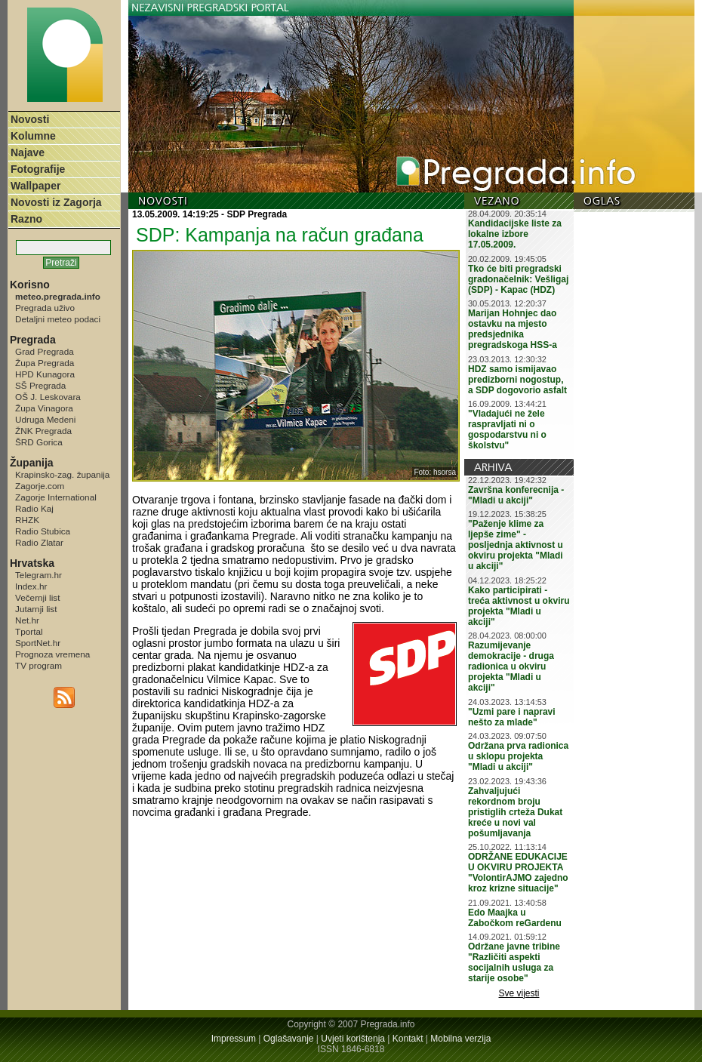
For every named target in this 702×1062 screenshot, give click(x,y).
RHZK (27, 520)
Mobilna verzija (460, 1038)
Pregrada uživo (45, 307)
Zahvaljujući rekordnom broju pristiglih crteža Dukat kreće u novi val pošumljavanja (515, 812)
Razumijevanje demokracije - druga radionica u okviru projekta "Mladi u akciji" (511, 666)
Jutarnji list (36, 609)
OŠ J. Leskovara (48, 397)
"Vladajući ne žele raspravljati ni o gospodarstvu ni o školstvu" (507, 429)
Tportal (29, 631)
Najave (28, 152)
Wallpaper (35, 186)
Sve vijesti (519, 993)
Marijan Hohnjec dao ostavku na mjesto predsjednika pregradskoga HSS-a (512, 329)
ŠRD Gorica (39, 442)
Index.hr (31, 586)
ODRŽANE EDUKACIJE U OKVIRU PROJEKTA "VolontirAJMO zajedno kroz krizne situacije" (518, 872)
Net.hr (27, 620)
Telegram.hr (38, 575)
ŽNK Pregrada (43, 431)
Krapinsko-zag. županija (62, 474)
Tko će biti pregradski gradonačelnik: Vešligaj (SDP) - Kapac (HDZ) (518, 279)
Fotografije (38, 169)
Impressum (233, 1038)
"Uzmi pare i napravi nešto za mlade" (512, 717)
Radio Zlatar (39, 542)
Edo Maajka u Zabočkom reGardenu (515, 917)
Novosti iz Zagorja (56, 202)
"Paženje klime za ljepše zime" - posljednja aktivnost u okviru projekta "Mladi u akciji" (515, 545)
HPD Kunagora (45, 374)
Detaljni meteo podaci (57, 319)
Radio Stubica (42, 531)
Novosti (30, 119)
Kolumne (33, 136)
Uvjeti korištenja (353, 1038)
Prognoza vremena (52, 654)
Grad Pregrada (44, 351)
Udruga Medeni (45, 419)
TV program (38, 665)
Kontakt (408, 1038)
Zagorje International (56, 497)
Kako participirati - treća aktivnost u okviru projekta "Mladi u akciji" (519, 606)
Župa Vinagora (44, 408)
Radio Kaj (34, 508)
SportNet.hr (37, 643)
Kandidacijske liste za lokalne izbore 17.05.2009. (515, 234)
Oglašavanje (288, 1038)
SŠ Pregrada (40, 385)
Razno (26, 219)
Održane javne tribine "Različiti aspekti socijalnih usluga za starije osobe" (514, 962)
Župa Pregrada (44, 363)
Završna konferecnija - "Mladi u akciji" (516, 495)
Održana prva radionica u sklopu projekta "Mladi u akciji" (518, 756)
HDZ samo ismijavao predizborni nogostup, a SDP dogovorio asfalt (517, 380)
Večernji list (37, 597)
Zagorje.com (39, 486)
